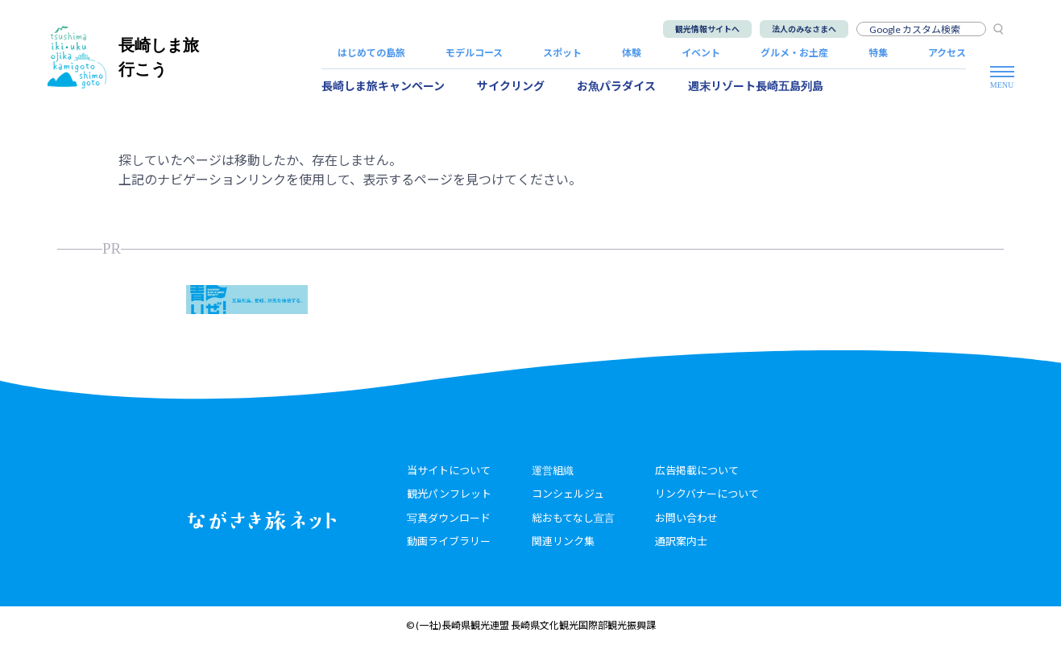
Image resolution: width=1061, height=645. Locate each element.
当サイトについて (449, 470)
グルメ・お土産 (794, 53)
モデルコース (474, 53)
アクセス (947, 53)
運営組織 (553, 470)
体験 (631, 53)
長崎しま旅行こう (123, 57)
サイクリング (511, 86)
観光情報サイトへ (707, 29)
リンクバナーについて (707, 493)
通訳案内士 (681, 541)
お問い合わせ (686, 517)
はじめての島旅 (371, 53)
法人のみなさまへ (804, 29)
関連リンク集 (563, 541)
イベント (701, 53)
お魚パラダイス (616, 86)
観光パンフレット (449, 493)
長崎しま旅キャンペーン (383, 86)
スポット (562, 53)
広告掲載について (697, 470)
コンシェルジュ (568, 493)
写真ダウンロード (449, 517)
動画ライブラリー (449, 541)
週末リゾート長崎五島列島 (755, 86)
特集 (878, 53)
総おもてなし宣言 (573, 517)
